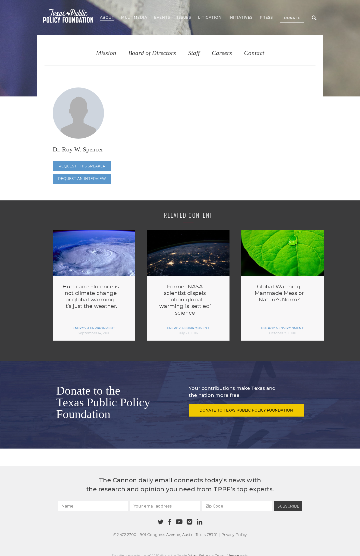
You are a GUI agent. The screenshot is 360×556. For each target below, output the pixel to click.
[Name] (93, 506)
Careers (222, 53)
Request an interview (82, 178)
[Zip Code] (237, 506)
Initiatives (240, 17)
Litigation (210, 17)
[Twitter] (161, 522)
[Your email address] (165, 506)
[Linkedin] (199, 522)
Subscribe (288, 506)
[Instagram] (189, 522)
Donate (292, 18)
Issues (184, 17)
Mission (106, 53)
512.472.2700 (125, 535)
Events (162, 17)
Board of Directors (152, 53)
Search (314, 17)
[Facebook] (169, 522)
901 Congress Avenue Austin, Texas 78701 (179, 535)
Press (266, 17)
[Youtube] (179, 522)
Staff (194, 53)
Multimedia (134, 17)
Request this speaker (82, 166)
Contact (254, 53)
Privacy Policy (234, 535)
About (107, 17)
